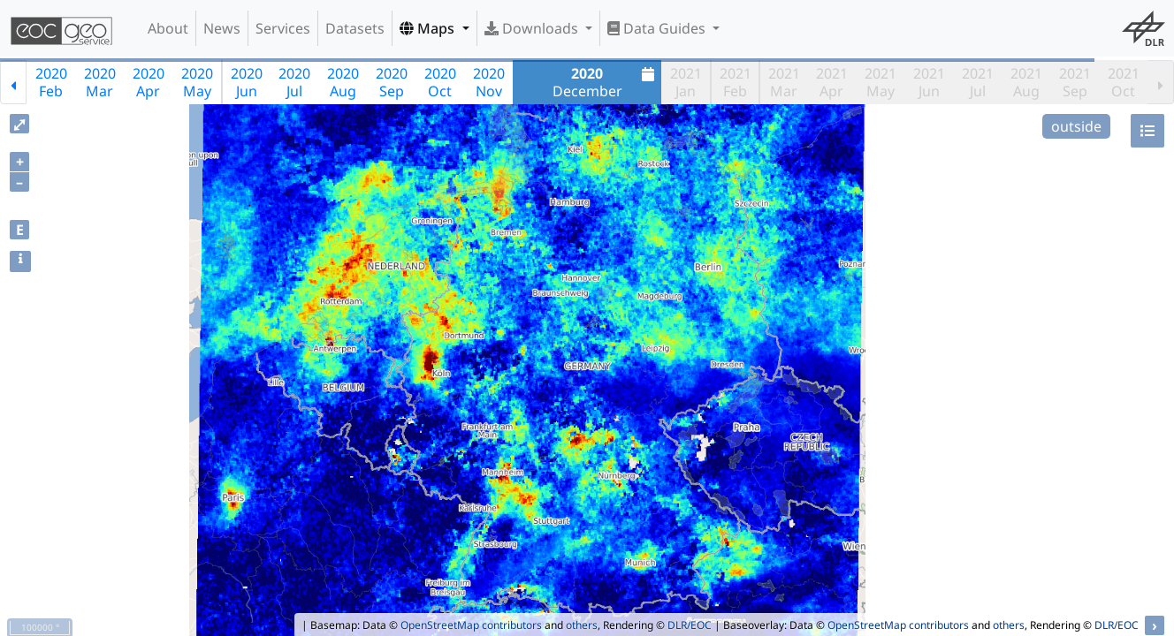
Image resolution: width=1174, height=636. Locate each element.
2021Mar (784, 82)
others (582, 624)
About (168, 28)
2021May (880, 82)
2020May (197, 82)
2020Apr (148, 82)
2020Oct (440, 82)
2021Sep (1075, 82)
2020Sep (392, 82)
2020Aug (343, 82)
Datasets (355, 28)
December (606, 82)
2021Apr (832, 82)
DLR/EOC (689, 624)
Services (282, 28)
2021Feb (735, 82)
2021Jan (686, 82)
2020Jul (294, 82)
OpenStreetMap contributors (471, 624)
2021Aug (1026, 82)
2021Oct (1124, 82)
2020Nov (489, 82)
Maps (429, 28)
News (221, 28)
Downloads (533, 28)
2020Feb (51, 82)
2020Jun (247, 82)
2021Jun (929, 82)
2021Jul (978, 82)
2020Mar (100, 82)
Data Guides (658, 28)
